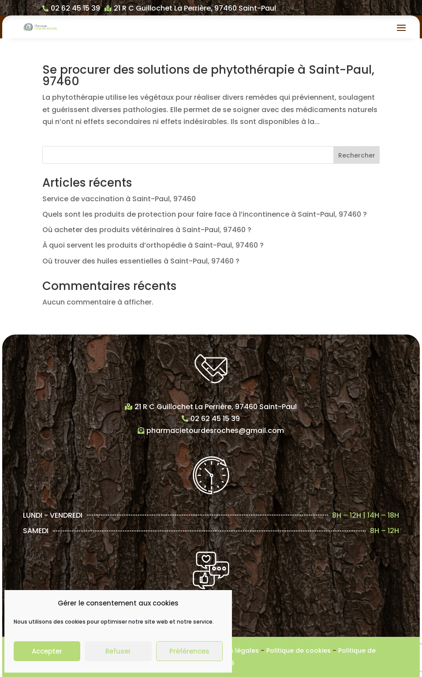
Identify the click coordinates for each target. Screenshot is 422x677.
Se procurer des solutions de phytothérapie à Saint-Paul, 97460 (208, 75)
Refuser (118, 651)
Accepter (47, 651)
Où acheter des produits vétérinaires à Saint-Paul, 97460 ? (146, 230)
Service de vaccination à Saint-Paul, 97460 (119, 199)
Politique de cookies (298, 650)
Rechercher (356, 155)
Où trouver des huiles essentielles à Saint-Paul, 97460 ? (140, 261)
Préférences (189, 651)
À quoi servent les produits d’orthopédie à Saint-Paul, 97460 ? (153, 245)
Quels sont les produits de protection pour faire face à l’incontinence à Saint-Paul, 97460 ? (204, 214)
